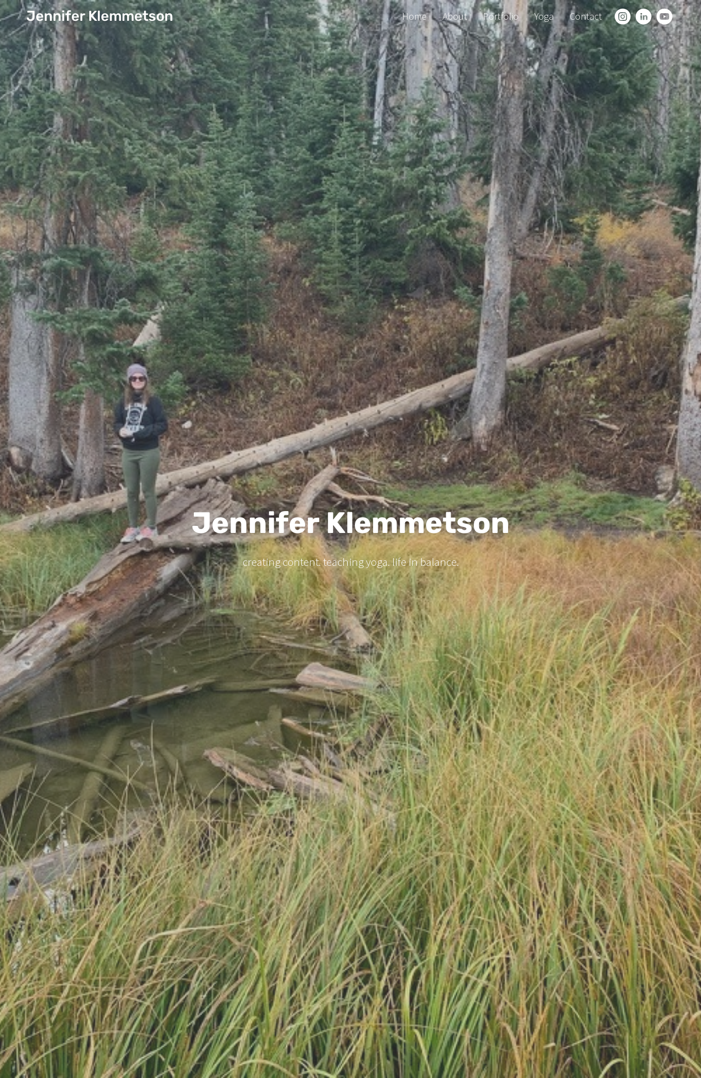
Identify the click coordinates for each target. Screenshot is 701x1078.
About (455, 16)
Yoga (544, 16)
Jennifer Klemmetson (99, 16)
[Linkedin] (643, 16)
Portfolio (501, 16)
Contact (586, 16)
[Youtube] (664, 16)
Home (414, 16)
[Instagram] (622, 16)
